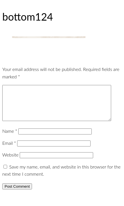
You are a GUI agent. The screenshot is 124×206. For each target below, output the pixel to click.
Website (10, 161)
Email (9, 149)
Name (9, 137)
